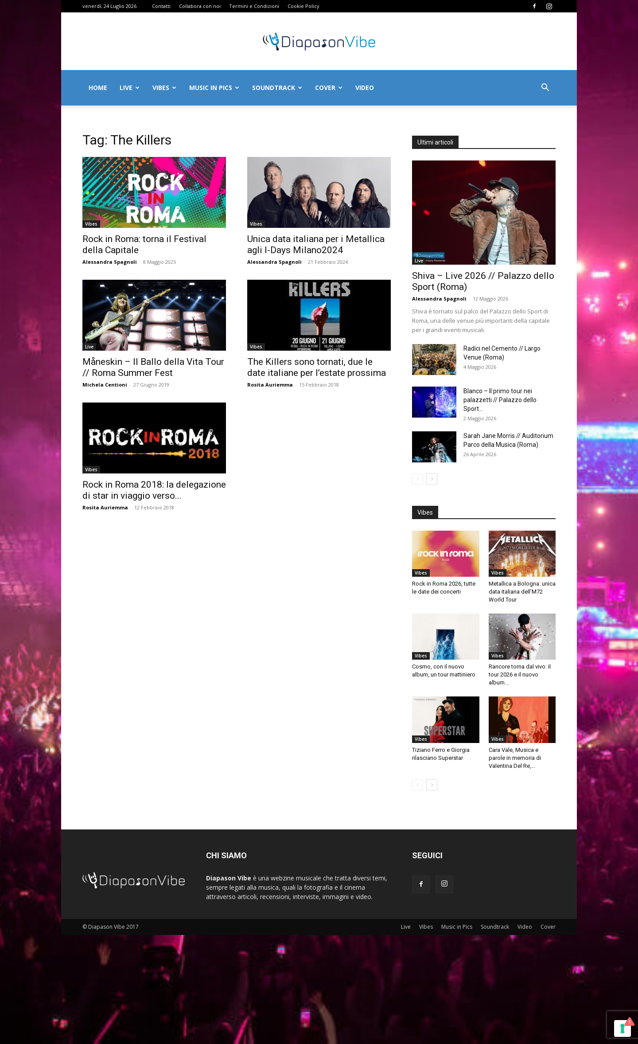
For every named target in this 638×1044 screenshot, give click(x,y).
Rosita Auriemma (270, 384)
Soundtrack (277, 87)
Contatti (161, 6)
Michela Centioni (104, 384)
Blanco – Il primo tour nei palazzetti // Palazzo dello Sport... (500, 399)
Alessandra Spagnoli (109, 261)
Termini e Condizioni (254, 6)
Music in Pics (214, 87)
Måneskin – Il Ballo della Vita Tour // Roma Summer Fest (153, 367)
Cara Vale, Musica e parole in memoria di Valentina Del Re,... (515, 758)
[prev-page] (417, 479)
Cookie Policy (303, 6)
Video (364, 87)
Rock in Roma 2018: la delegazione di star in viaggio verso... (154, 490)
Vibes (164, 87)
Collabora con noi (200, 6)
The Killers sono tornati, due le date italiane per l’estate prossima (316, 367)
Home (98, 87)
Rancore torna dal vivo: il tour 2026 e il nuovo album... (520, 674)
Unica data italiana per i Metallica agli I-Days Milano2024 (316, 244)
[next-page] (431, 479)
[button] (545, 88)
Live (130, 87)
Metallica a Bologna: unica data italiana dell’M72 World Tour (522, 591)
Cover (328, 87)
